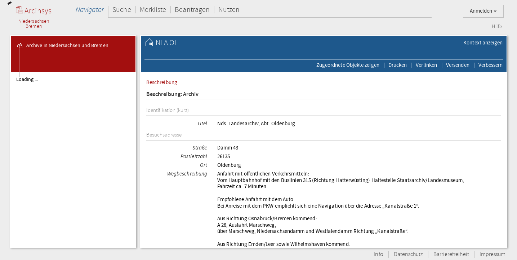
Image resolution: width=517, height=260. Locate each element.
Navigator (90, 9)
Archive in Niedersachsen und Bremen (62, 45)
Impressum (493, 254)
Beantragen (192, 9)
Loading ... (27, 79)
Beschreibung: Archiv (172, 94)
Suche (121, 9)
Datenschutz (408, 254)
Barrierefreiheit (451, 254)
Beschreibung (161, 82)
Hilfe (497, 26)
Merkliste (153, 9)
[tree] (73, 159)
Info (378, 254)
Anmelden (483, 11)
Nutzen (229, 9)
